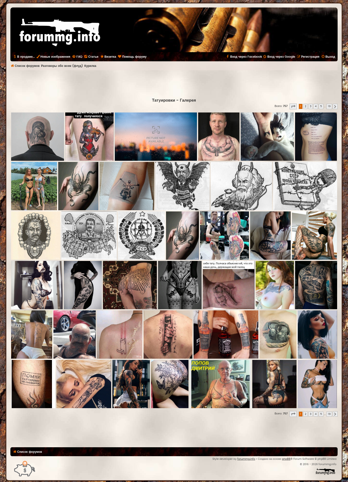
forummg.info (246, 459)
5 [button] (321, 106)
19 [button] (329, 106)
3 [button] (310, 106)
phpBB (286, 459)
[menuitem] (77, 56)
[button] (293, 106)
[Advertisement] (174, 83)
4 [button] (316, 106)
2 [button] (305, 106)
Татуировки (163, 100)
